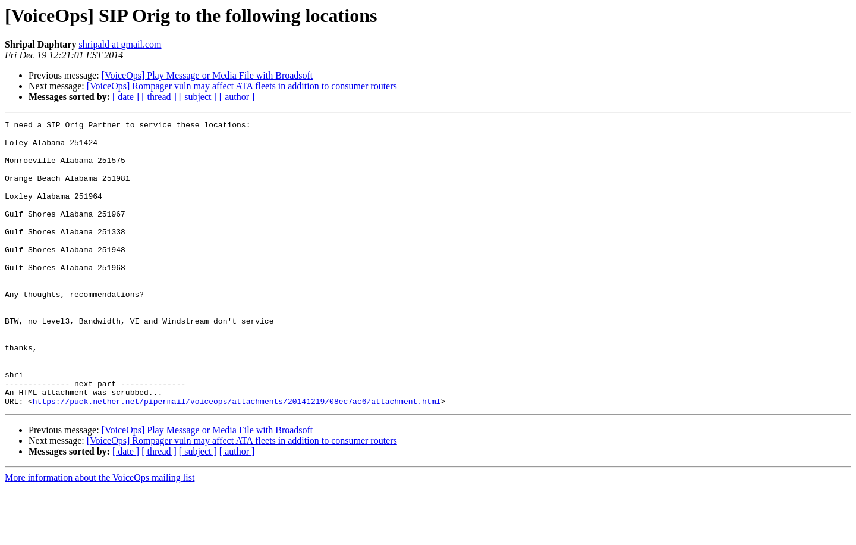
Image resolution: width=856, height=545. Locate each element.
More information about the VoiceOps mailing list (99, 535)
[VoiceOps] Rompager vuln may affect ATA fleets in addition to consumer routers (242, 86)
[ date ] (125, 97)
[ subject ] (198, 97)
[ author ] (237, 97)
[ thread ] (159, 97)
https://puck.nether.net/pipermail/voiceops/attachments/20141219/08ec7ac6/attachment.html (236, 458)
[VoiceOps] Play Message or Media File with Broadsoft (207, 75)
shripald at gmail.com (119, 44)
